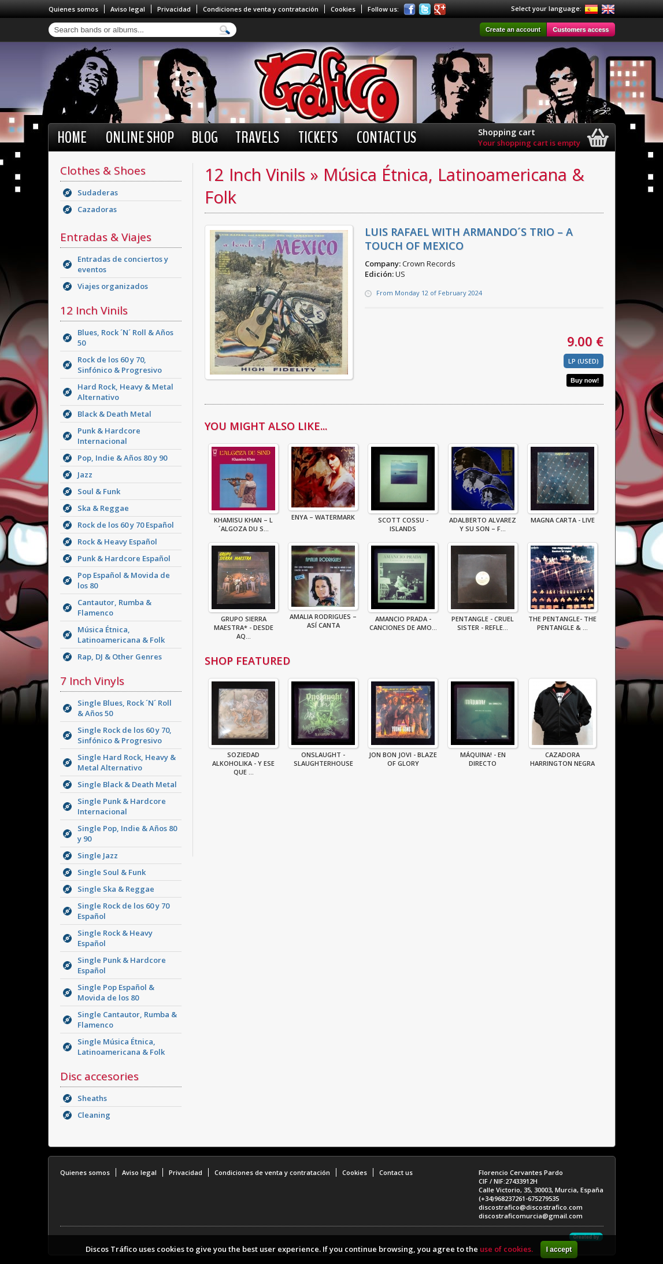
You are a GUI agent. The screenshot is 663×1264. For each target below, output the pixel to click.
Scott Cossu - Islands (403, 521)
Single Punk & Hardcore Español (121, 965)
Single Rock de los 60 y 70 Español (123, 910)
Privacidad (174, 9)
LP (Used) (583, 361)
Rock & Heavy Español (117, 541)
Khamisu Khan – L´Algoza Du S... (243, 521)
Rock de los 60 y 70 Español (125, 525)
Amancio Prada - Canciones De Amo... (403, 619)
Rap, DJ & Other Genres (119, 656)
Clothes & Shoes (103, 170)
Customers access (581, 29)
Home (72, 138)
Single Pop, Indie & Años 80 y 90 (127, 833)
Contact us (386, 138)
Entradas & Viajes (105, 236)
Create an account (513, 29)
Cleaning (93, 1115)
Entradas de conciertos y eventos (122, 264)
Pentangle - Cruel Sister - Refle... (482, 619)
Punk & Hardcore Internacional (108, 435)
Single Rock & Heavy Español (115, 938)
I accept (559, 1250)
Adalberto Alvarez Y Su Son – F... (483, 521)
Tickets (318, 138)
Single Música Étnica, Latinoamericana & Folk (121, 1046)
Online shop (140, 138)
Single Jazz (97, 855)
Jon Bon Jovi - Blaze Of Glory (403, 755)
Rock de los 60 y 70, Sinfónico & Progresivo (119, 364)
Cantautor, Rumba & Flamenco (114, 607)
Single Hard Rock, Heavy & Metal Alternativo (126, 762)
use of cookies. (506, 1249)
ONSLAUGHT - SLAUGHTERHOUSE (323, 755)
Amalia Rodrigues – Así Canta (323, 617)
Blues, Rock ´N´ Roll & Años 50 (125, 337)
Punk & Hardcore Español (124, 558)
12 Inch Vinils (94, 310)
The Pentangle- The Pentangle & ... (562, 619)
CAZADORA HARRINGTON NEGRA (562, 755)
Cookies (343, 9)
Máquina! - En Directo (482, 755)
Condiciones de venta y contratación (260, 9)
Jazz (84, 474)
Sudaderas (97, 192)
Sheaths (92, 1098)
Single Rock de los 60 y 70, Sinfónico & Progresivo (124, 735)
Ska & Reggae (103, 508)
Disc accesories (99, 1076)
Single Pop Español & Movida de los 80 (115, 992)
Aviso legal (127, 9)
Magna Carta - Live (562, 516)
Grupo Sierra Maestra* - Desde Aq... (243, 623)
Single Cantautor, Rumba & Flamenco (127, 1019)
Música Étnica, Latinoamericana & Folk (121, 634)
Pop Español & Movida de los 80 (123, 580)
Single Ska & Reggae (115, 889)
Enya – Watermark (323, 513)
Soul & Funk (98, 491)
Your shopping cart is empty (529, 143)
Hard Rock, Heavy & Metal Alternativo (125, 391)
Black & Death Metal (114, 414)
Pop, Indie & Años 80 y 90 (122, 458)
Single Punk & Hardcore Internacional (121, 806)
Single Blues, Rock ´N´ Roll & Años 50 (124, 708)
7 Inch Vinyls (92, 680)
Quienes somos (73, 9)
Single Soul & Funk (111, 872)
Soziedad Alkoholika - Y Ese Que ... (243, 759)
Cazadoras (97, 209)
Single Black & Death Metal (127, 784)
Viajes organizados (112, 286)
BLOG (204, 138)
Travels (257, 138)
